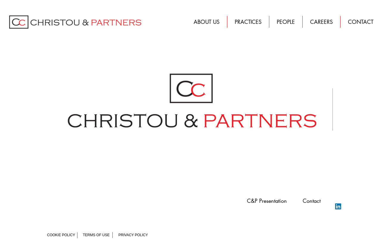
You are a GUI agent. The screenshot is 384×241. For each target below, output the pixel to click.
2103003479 (60, 213)
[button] (361, 22)
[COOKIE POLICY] (61, 235)
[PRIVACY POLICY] (133, 235)
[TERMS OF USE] (96, 235)
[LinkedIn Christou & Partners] (338, 206)
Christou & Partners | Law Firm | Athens (70, 205)
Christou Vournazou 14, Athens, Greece (70, 209)
